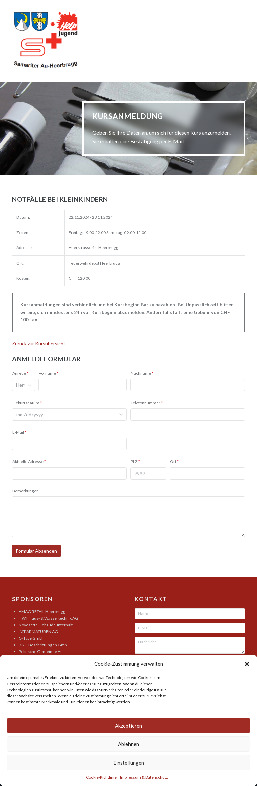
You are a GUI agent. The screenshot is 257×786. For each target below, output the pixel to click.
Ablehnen (128, 744)
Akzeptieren (128, 726)
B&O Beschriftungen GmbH (44, 644)
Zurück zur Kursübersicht (38, 343)
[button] (247, 664)
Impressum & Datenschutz (144, 777)
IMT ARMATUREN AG (38, 631)
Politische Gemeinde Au (41, 651)
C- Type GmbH (32, 638)
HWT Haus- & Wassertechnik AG (48, 618)
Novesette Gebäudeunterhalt (46, 624)
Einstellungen (128, 763)
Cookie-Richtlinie (101, 777)
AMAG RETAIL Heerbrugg (42, 611)
